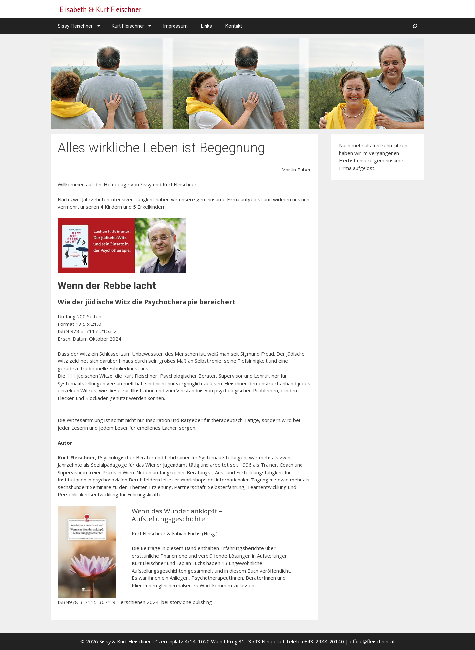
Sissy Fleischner (75, 26)
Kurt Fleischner (128, 26)
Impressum (175, 26)
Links (206, 26)
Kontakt (233, 26)
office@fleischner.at (372, 641)
